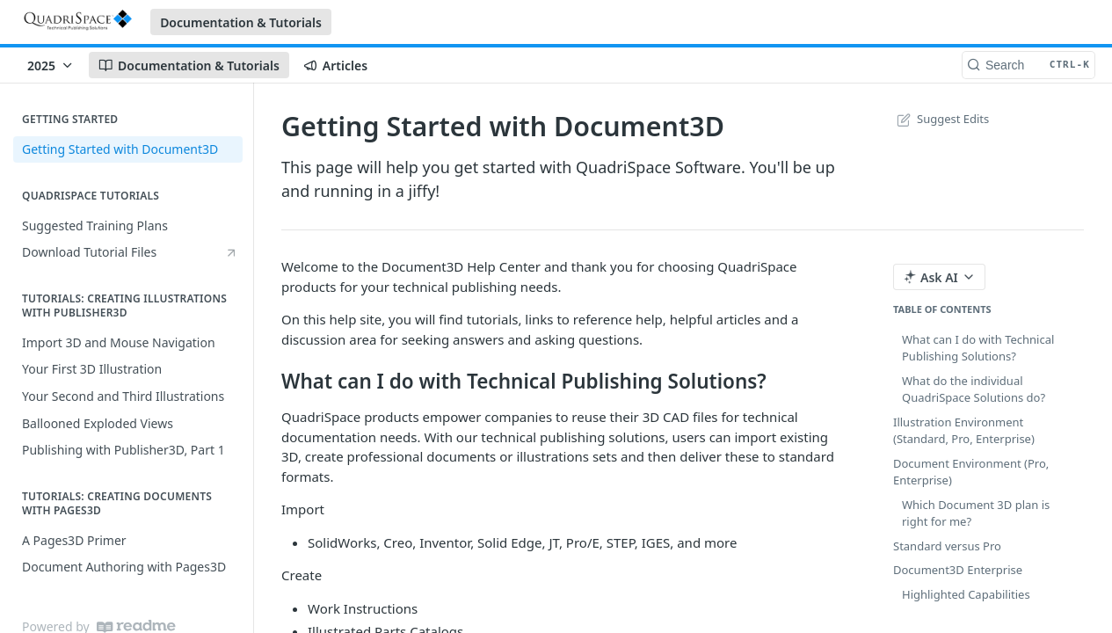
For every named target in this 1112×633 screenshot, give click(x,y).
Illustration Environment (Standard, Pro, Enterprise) (964, 430)
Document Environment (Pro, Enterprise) (971, 472)
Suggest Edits (941, 119)
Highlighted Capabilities (966, 594)
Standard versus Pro (947, 546)
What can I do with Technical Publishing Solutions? (978, 348)
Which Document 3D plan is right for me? (976, 513)
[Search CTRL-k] (1028, 65)
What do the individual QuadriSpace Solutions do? (973, 389)
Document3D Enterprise (957, 570)
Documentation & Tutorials (241, 22)
